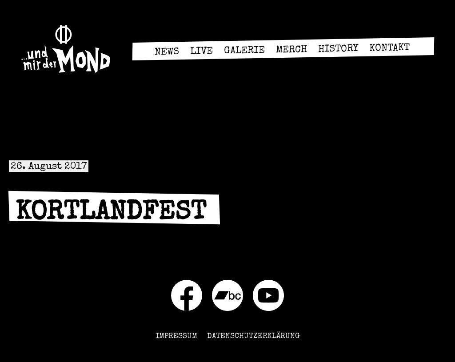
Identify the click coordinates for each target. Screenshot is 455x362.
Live (201, 52)
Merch (291, 50)
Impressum (176, 336)
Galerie (244, 51)
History (338, 49)
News (166, 53)
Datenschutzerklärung (253, 336)
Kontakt (389, 49)
